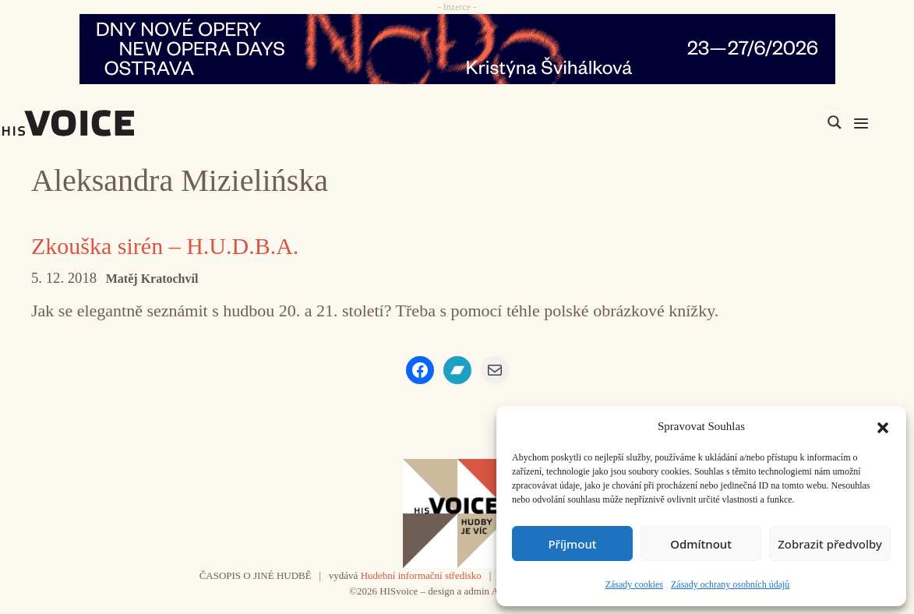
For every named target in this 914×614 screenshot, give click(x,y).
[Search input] (760, 122)
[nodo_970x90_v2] (457, 49)
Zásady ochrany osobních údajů (730, 584)
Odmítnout (701, 544)
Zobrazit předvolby (830, 544)
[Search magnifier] (834, 122)
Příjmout (572, 544)
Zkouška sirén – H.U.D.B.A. (164, 246)
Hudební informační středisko (421, 575)
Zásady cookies (634, 584)
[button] (883, 426)
